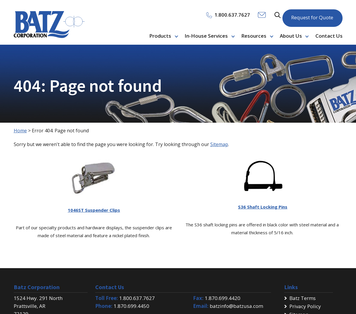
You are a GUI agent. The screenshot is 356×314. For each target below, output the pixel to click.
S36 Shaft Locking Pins (262, 207)
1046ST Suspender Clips (94, 210)
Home (20, 130)
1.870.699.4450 (131, 306)
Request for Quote (312, 14)
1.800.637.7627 (137, 298)
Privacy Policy (305, 306)
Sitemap (219, 144)
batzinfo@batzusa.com (236, 306)
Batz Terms (302, 298)
